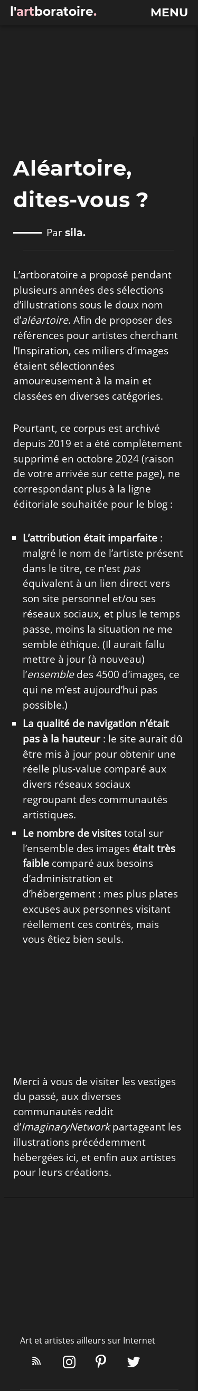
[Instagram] (69, 1363)
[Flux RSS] (36, 1363)
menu (169, 12)
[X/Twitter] (133, 1363)
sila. (75, 233)
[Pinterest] (101, 1363)
